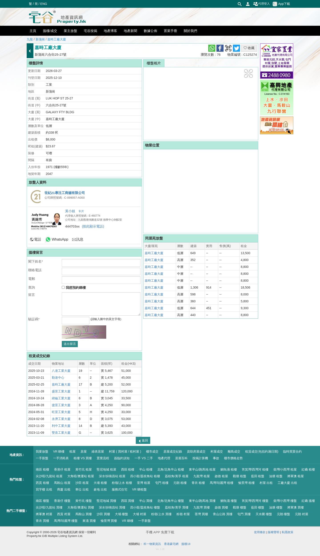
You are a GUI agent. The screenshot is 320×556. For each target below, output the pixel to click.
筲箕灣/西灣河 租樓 (255, 469)
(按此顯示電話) (93, 226)
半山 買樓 (145, 501)
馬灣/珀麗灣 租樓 (221, 483)
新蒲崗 (40, 39)
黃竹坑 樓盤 (83, 501)
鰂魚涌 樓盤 (228, 501)
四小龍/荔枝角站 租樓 (145, 476)
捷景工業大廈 (61, 405)
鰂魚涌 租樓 (228, 469)
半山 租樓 (145, 469)
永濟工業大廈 (61, 419)
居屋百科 (181, 458)
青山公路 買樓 (222, 514)
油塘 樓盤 (275, 507)
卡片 (81, 211)
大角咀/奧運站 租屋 (80, 476)
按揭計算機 (200, 458)
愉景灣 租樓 (246, 483)
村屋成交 (216, 451)
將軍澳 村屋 (44, 514)
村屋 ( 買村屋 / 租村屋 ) (125, 451)
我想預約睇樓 (74, 287)
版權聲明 (273, 532)
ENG (43, 4)
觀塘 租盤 (239, 476)
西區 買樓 (127, 501)
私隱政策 (287, 532)
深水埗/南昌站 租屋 (112, 476)
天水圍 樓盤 (264, 514)
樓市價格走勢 (233, 458)
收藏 (249, 48)
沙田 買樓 (103, 514)
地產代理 (164, 458)
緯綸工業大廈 (61, 398)
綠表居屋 (98, 451)
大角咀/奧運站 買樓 (80, 507)
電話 (37, 239)
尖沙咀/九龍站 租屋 (49, 476)
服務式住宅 (119, 489)
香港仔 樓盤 (62, 501)
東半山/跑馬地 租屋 (202, 469)
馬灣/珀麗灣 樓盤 (66, 520)
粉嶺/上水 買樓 (161, 514)
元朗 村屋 (301, 514)
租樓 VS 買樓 (83, 458)
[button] (248, 73)
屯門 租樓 (161, 483)
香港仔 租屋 (62, 469)
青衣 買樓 (42, 520)
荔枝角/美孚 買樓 (176, 507)
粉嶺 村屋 (183, 514)
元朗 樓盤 (283, 514)
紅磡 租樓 (308, 469)
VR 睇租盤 (139, 489)
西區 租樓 (127, 469)
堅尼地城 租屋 (106, 469)
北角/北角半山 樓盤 (170, 501)
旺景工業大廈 (61, 412)
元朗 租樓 (180, 483)
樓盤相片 (154, 63)
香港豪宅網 (171, 544)
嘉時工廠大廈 (56, 39)
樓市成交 (152, 451)
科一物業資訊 (152, 544)
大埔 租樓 (100, 483)
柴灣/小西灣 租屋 (285, 469)
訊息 (79, 239)
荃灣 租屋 (143, 483)
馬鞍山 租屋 (62, 483)
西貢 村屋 (63, 514)
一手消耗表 (61, 458)
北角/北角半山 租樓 (170, 469)
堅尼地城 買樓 (106, 501)
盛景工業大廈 (61, 391)
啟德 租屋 (221, 476)
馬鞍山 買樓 (83, 514)
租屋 (72, 451)
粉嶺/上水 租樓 (122, 483)
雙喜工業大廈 (61, 432)
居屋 (83, 451)
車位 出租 (82, 489)
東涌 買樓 (89, 520)
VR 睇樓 (58, 451)
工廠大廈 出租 (287, 483)
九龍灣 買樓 (201, 507)
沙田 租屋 (82, 483)
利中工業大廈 (61, 425)
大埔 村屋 (139, 514)
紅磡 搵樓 (308, 501)
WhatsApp (60, 239)
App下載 (281, 4)
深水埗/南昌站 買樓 (112, 507)
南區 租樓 (42, 469)
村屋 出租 (266, 483)
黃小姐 (70, 211)
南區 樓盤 (42, 501)
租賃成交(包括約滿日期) (261, 451)
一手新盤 (42, 458)
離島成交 (234, 451)
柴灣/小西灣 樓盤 (285, 501)
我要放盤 (42, 451)
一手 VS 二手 (143, 458)
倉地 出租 (100, 489)
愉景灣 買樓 (109, 520)
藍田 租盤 (257, 476)
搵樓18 (185, 544)
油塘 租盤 (275, 476)
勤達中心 (58, 377)
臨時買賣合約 (292, 451)
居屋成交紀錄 (172, 451)
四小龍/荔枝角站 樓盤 (145, 507)
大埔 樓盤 (121, 514)
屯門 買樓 (244, 514)
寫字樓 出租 (44, 489)
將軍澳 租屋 (295, 476)
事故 (216, 458)
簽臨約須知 (122, 458)
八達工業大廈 (61, 370)
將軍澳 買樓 (295, 507)
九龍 (30, 39)
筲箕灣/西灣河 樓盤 (255, 501)
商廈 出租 (63, 489)
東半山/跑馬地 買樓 (202, 501)
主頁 (33, 31)
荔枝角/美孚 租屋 (176, 476)
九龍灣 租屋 (201, 476)
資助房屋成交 (196, 451)
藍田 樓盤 (257, 507)
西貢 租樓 (42, 483)
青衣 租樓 (198, 483)
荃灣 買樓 (201, 514)
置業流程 (103, 458)
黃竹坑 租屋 (83, 469)
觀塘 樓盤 (239, 507)
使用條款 (260, 532)
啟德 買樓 (221, 507)
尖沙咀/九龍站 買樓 (49, 507)
